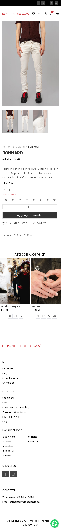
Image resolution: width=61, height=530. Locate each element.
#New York (8, 436)
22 (43, 316)
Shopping (20, 146)
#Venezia (8, 451)
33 (33, 200)
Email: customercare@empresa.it (21, 501)
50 (15, 316)
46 (10, 316)
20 (38, 316)
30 (13, 200)
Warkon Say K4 (10, 306)
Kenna (36, 306)
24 (49, 316)
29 (6, 200)
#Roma (6, 455)
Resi (4, 402)
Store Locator (10, 378)
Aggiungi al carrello (29, 215)
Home (7, 146)
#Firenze (33, 441)
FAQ (4, 421)
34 (40, 200)
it (51, 2)
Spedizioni (8, 398)
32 (27, 200)
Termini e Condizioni (14, 412)
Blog (4, 373)
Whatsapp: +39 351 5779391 (18, 497)
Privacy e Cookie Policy (15, 407)
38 (54, 200)
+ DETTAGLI (7, 182)
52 (21, 316)
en (56, 2)
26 (54, 316)
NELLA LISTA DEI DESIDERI (16, 223)
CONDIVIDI (40, 223)
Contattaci (8, 382)
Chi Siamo (8, 368)
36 (48, 200)
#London (7, 446)
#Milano (32, 436)
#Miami (6, 441)
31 (20, 200)
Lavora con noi (10, 416)
